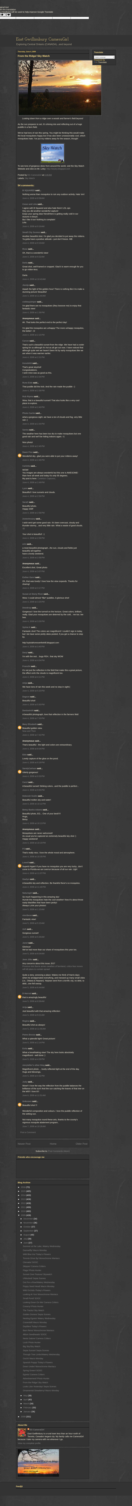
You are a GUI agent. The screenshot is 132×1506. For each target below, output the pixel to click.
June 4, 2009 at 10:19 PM (34, 843)
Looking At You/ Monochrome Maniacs (40, 1294)
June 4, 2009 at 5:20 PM (33, 691)
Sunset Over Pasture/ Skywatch (37, 1274)
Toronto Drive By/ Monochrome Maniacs (41, 1258)
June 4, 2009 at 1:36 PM (33, 312)
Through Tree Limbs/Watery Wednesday (41, 1354)
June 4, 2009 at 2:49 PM (33, 482)
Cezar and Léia (29, 204)
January (27, 1411)
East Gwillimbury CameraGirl (42, 39)
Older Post (81, 1143)
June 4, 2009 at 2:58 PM (33, 513)
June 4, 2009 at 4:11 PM (33, 677)
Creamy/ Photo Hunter (33, 1306)
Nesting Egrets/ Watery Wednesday (39, 1318)
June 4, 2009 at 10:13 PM (34, 823)
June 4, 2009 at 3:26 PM (33, 621)
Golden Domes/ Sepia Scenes (37, 1314)
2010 (23, 1211)
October (27, 1227)
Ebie (24, 755)
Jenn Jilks (27, 959)
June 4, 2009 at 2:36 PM (33, 390)
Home (53, 1143)
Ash (24, 929)
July (25, 1239)
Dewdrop (26, 608)
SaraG (25, 502)
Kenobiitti (27, 363)
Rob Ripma (27, 396)
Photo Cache (28, 413)
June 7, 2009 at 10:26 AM (34, 1126)
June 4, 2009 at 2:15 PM (33, 335)
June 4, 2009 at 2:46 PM (33, 460)
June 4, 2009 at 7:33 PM (33, 718)
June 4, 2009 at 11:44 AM (34, 296)
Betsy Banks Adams (32, 810)
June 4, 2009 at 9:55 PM (33, 790)
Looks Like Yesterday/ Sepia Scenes (39, 1386)
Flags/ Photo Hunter (32, 1270)
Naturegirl (27, 893)
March (26, 1403)
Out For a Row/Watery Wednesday (39, 1282)
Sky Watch (30, 178)
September (28, 1231)
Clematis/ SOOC (30, 1262)
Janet (25, 943)
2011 (23, 1207)
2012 (23, 1203)
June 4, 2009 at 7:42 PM (33, 735)
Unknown (27, 1101)
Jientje (25, 285)
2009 (23, 1215)
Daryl (25, 652)
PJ (23, 849)
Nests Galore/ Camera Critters (37, 1338)
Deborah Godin (29, 796)
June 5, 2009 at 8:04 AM (33, 953)
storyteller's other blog (33, 1065)
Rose (24, 249)
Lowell (25, 862)
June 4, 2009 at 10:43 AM (34, 279)
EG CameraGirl (37, 1430)
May (25, 1395)
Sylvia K (26, 627)
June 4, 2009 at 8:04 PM (33, 749)
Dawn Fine (27, 452)
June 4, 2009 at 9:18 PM (33, 762)
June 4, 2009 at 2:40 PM (33, 407)
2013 (23, 1199)
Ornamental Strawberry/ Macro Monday (41, 1390)
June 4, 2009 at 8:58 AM (33, 198)
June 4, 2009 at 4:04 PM (33, 660)
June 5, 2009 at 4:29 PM (33, 1059)
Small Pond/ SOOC (32, 1298)
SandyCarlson (29, 768)
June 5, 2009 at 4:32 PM (33, 1076)
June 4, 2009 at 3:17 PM (33, 588)
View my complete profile (29, 1443)
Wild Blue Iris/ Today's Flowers (37, 1254)
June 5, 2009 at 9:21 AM (33, 1015)
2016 (23, 1187)
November (28, 1223)
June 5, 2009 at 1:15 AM (33, 909)
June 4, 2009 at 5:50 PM (33, 704)
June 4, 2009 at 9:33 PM (33, 776)
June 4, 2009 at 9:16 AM (33, 226)
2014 (23, 1195)
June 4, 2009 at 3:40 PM (33, 646)
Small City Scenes (31, 232)
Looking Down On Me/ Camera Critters (40, 1302)
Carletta (26, 466)
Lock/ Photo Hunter (32, 1342)
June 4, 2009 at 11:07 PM (34, 873)
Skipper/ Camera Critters (34, 1266)
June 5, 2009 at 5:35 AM (33, 937)
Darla (25, 263)
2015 (23, 1191)
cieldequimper (29, 302)
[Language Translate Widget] (104, 57)
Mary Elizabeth (29, 724)
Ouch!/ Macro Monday (33, 1358)
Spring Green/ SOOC (32, 1370)
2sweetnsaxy (28, 519)
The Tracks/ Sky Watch (33, 1310)
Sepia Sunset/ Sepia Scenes (36, 1350)
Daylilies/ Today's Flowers (34, 1326)
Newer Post (24, 1143)
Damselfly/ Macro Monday (35, 1250)
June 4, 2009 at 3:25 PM (33, 602)
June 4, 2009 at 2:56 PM (33, 496)
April (25, 1399)
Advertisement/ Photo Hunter (36, 1378)
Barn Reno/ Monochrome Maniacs (38, 1330)
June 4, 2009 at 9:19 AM (33, 243)
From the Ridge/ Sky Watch (35, 1382)
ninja (24, 683)
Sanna (25, 430)
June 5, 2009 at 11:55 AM (34, 1029)
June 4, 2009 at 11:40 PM (34, 887)
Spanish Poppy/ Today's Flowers (38, 1362)
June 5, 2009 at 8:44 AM (33, 987)
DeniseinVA (28, 710)
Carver (25, 341)
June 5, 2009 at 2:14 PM (33, 1042)
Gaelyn (25, 879)
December (28, 1219)
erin (24, 544)
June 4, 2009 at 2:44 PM (33, 424)
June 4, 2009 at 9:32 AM (33, 257)
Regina (26, 1021)
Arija (24, 1007)
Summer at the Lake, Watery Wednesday (42, 1246)
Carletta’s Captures (46, 478)
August (26, 1235)
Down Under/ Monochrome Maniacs (39, 1366)
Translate (100, 62)
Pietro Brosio (28, 1035)
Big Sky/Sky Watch (31, 1346)
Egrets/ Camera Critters (34, 1374)
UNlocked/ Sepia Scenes (34, 1278)
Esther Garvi (28, 577)
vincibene (27, 915)
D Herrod (26, 993)
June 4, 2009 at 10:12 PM (34, 804)
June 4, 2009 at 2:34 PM (33, 377)
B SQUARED (28, 190)
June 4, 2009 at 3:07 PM (33, 571)
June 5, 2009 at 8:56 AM (33, 1001)
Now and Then (29, 731)
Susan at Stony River (32, 594)
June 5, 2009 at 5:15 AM (33, 923)
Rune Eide (27, 383)
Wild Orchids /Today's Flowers (36, 1290)
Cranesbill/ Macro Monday (35, 1322)
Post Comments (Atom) (59, 1151)
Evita (24, 1048)
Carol (25, 782)
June (25, 1243)
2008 (23, 1416)
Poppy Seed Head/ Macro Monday (38, 1286)
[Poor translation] (7, 15)
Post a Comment (28, 1132)
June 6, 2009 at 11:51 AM (34, 1095)
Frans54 (26, 666)
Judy (24, 1082)
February (27, 1407)
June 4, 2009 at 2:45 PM (33, 446)
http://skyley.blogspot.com (58, 169)
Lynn (24, 488)
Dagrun (26, 697)
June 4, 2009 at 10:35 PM (34, 856)
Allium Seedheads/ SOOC (35, 1334)
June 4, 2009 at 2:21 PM (33, 357)
